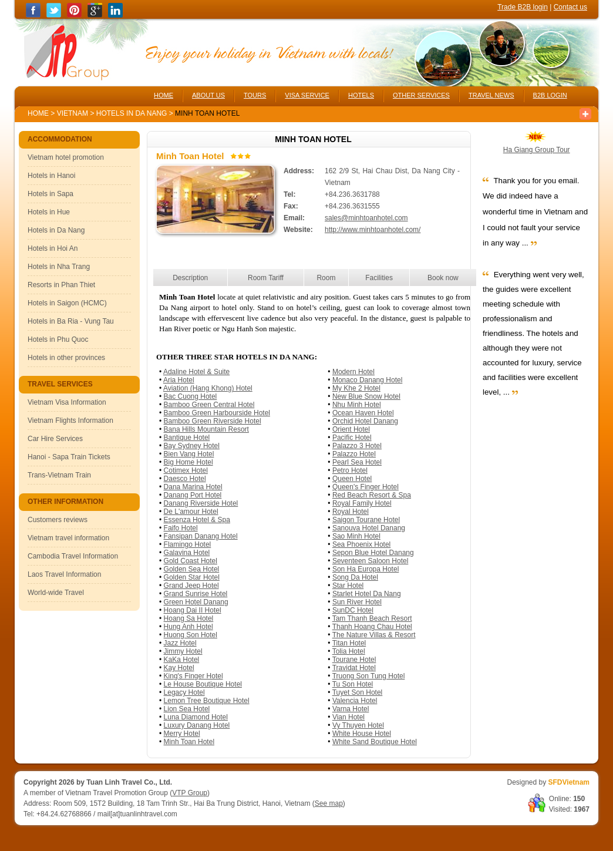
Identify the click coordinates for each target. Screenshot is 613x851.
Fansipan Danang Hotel (201, 536)
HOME (163, 95)
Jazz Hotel (180, 643)
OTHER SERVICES (421, 95)
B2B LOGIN (550, 95)
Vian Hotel (348, 717)
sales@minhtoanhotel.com (366, 218)
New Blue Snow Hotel (366, 396)
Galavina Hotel (187, 553)
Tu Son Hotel (352, 684)
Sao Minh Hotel (356, 536)
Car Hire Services (55, 439)
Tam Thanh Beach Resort (372, 618)
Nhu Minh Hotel (356, 405)
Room (325, 278)
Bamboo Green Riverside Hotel (212, 421)
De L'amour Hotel (191, 511)
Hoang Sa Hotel (189, 618)
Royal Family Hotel (362, 503)
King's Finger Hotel (193, 676)
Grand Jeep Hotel (191, 585)
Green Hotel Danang (196, 602)
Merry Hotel (182, 733)
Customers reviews (57, 520)
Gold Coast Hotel (190, 561)
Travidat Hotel (354, 668)
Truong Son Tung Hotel (368, 676)
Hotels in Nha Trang (59, 267)
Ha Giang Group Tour (536, 150)
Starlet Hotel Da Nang (366, 594)
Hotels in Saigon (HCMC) (67, 303)
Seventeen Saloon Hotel (370, 561)
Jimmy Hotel (183, 651)
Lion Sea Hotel (187, 709)
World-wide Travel (56, 592)
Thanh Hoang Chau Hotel (372, 627)
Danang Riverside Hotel (201, 503)
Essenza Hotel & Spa (197, 520)
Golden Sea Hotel (192, 569)
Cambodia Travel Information (73, 556)
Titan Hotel (349, 643)
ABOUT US (208, 95)
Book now (443, 278)
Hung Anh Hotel (188, 627)
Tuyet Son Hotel (357, 692)
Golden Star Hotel (192, 577)
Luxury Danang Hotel (197, 725)
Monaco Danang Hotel (367, 380)
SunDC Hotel (352, 610)
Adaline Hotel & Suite (196, 372)
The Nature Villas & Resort (374, 635)
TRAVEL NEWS (491, 95)
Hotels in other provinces (66, 358)
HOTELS (361, 95)
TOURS (255, 95)
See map (329, 803)
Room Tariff (266, 278)
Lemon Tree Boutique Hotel (207, 701)
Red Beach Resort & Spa (371, 495)
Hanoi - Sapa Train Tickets (69, 457)
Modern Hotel (353, 372)
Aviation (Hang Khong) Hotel (207, 388)
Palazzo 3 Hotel (357, 446)
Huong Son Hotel (190, 635)
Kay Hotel (179, 668)
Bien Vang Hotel (189, 454)
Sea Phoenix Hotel (361, 544)
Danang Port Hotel (193, 495)
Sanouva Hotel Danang (368, 528)
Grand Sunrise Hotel (196, 594)
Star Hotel (347, 585)
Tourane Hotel (354, 659)
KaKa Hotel (182, 659)
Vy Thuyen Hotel (358, 725)
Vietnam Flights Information (70, 420)
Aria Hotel (178, 380)
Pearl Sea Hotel (357, 462)
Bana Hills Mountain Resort (206, 429)
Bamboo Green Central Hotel (209, 405)
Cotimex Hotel (186, 470)
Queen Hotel (352, 479)
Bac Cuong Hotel (190, 396)
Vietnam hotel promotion (66, 157)
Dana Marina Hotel (193, 487)
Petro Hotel (350, 470)
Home (38, 113)
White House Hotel (361, 733)
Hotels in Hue (49, 212)
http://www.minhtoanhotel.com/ (372, 230)
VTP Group (189, 793)
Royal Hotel (350, 511)
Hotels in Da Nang (132, 113)
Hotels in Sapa (50, 194)
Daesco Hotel (185, 479)
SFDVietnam (569, 782)
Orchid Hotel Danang (365, 421)
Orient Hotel (351, 429)
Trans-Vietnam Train (59, 475)
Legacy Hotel (184, 692)
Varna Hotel (350, 709)
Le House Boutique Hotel (203, 684)
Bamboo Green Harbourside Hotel (217, 413)
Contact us (570, 7)
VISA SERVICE (307, 95)
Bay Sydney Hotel (192, 446)
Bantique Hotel (187, 437)
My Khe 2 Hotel (356, 388)
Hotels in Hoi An (53, 248)
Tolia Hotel (348, 651)
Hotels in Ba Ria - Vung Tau (71, 321)
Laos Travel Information (64, 574)
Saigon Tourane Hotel (366, 520)
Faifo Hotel (181, 528)
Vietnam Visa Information (67, 402)
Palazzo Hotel (354, 454)
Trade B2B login (522, 7)
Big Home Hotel (188, 462)
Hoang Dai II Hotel (192, 610)
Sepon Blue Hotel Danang (373, 553)
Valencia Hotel (355, 701)
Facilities (379, 278)
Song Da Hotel (355, 577)
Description (190, 278)
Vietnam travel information (68, 538)
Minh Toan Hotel (189, 742)
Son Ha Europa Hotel (365, 569)
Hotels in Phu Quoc (58, 339)
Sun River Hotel (357, 602)
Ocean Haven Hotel (363, 413)
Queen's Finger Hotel (365, 487)
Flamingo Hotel (187, 544)
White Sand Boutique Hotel (374, 742)
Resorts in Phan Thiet (61, 285)
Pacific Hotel (352, 437)
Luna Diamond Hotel (196, 717)
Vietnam (72, 113)
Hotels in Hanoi (51, 175)
